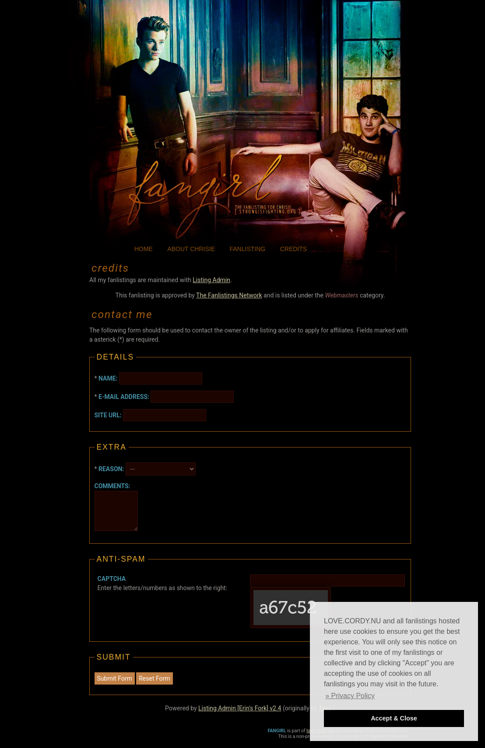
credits (293, 248)
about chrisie (191, 248)
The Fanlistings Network (229, 295)
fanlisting (248, 248)
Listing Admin (211, 279)
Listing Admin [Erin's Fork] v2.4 (239, 708)
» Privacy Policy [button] (350, 695)
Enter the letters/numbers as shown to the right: (162, 583)
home (143, 248)
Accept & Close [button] (394, 718)
